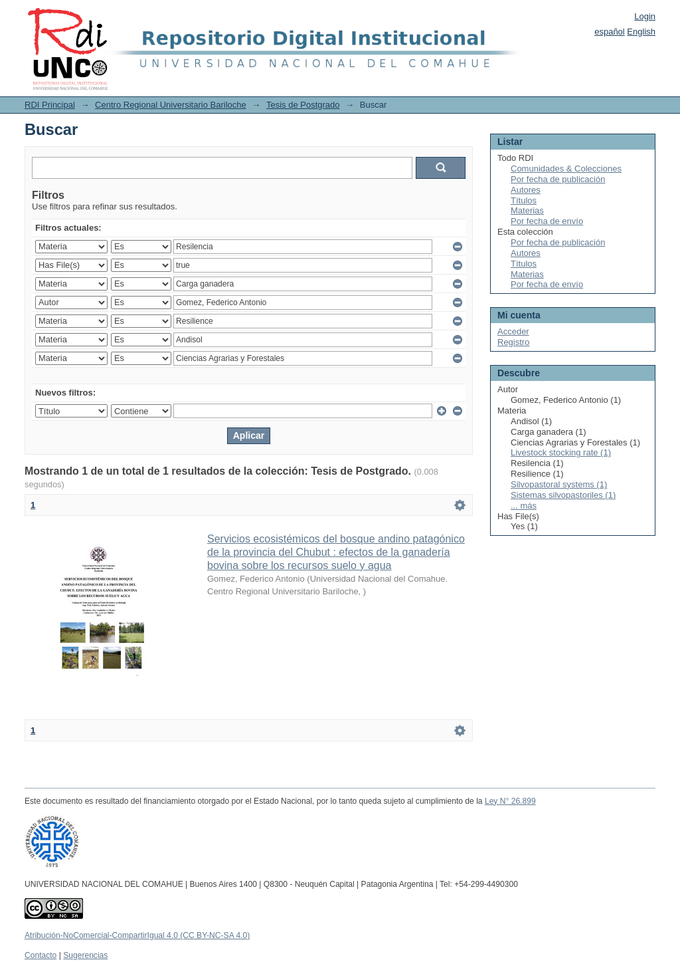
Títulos (524, 200)
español (609, 32)
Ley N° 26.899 (510, 801)
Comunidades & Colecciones (566, 169)
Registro (513, 342)
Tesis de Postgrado (303, 105)
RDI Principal (50, 105)
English (641, 32)
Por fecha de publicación (558, 179)
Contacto (40, 955)
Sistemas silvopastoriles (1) (563, 495)
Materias (527, 210)
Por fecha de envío (547, 221)
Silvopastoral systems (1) (559, 484)
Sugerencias (85, 955)
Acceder (513, 331)
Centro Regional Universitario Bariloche (170, 105)
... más (524, 506)
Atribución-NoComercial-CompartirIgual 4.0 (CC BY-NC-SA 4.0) (137, 935)
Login (644, 16)
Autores (526, 190)
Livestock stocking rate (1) (561, 452)
